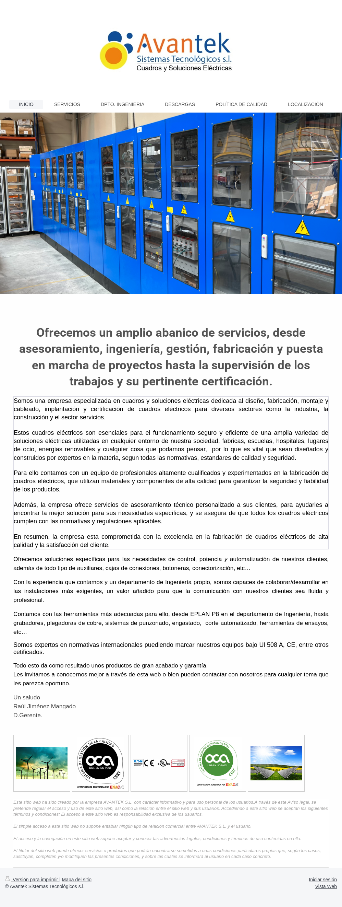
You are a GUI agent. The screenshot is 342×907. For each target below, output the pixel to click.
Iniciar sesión (323, 879)
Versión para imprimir (32, 879)
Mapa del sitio (76, 879)
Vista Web (326, 886)
